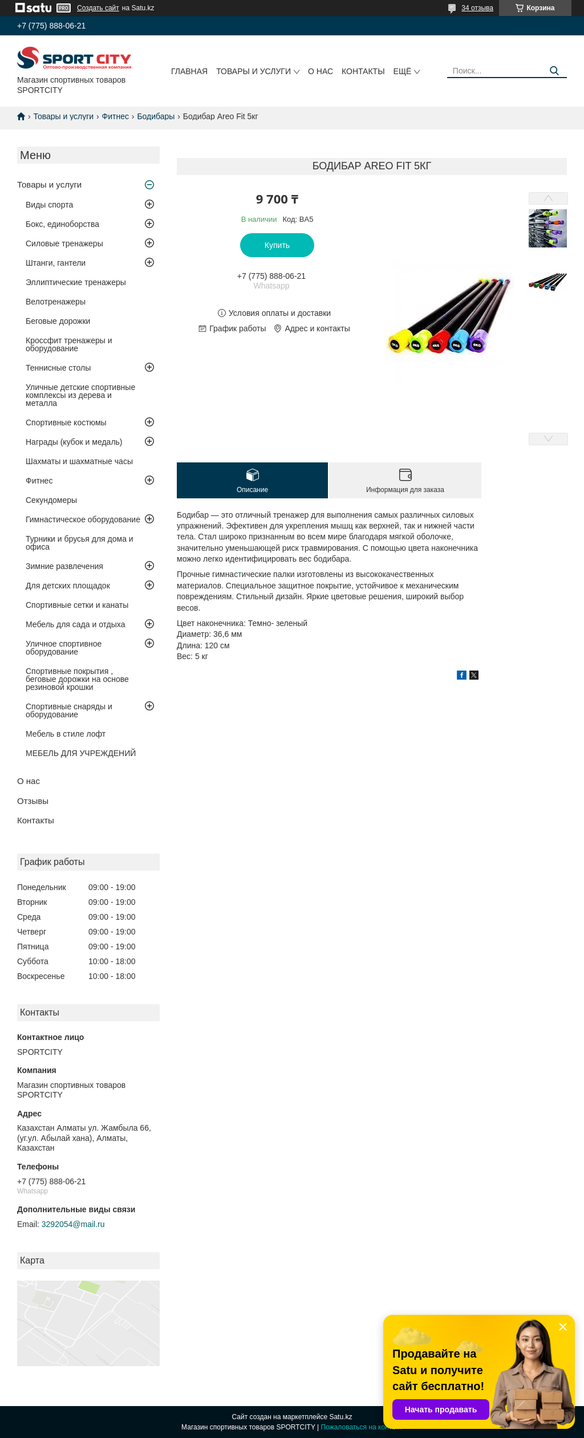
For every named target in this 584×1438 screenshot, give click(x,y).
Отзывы (32, 801)
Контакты (363, 71)
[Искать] (554, 71)
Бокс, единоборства (62, 224)
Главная (189, 71)
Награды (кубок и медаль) (74, 441)
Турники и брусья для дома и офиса (79, 542)
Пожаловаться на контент (362, 1427)
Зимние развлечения (64, 566)
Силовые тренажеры (64, 243)
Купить (277, 245)
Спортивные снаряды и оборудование (69, 710)
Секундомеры (51, 500)
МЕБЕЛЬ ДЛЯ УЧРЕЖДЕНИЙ (81, 753)
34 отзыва (477, 8)
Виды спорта (49, 204)
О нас (320, 71)
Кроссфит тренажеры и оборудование (69, 344)
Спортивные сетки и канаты (77, 605)
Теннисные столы (58, 367)
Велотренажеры (56, 301)
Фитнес (115, 116)
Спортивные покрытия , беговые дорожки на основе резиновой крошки (77, 679)
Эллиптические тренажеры (76, 282)
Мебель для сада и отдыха (75, 624)
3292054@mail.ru (73, 1224)
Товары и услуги (253, 71)
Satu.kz (340, 1417)
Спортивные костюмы (66, 422)
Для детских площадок (68, 585)
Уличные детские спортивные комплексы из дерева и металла (80, 395)
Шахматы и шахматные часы (79, 461)
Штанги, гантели (56, 262)
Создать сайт (98, 8)
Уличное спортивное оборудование (64, 647)
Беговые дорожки (58, 321)
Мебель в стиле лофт (66, 733)
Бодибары (156, 116)
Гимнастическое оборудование (83, 519)
